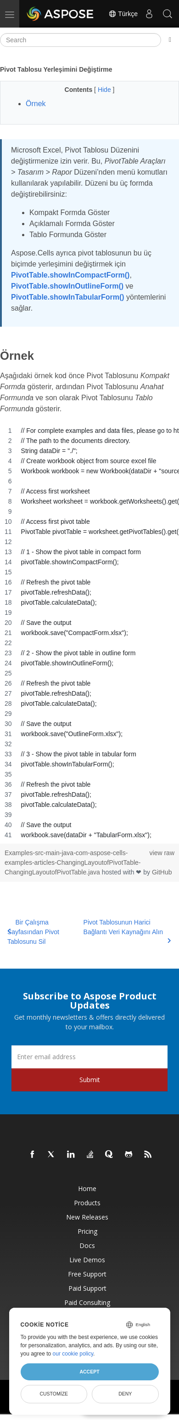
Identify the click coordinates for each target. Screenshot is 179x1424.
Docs (87, 1245)
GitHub (162, 872)
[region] (89, 632)
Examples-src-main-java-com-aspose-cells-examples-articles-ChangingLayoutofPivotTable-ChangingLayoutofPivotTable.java (73, 862)
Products (87, 1202)
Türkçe (123, 14)
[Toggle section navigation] (170, 40)
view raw (162, 853)
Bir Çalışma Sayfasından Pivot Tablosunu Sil (33, 932)
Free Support (87, 1274)
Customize (53, 1393)
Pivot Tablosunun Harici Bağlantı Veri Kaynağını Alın (127, 931)
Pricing (87, 1231)
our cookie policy (73, 1353)
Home (87, 1188)
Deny (125, 1393)
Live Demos (87, 1259)
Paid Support (87, 1288)
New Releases (87, 1217)
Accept (89, 1371)
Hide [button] (105, 89)
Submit (89, 1079)
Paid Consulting (87, 1302)
